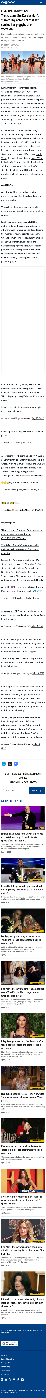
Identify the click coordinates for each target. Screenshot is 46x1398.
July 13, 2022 (38, 418)
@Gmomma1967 (9, 611)
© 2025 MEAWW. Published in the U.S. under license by (19, 1330)
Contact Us (5, 1374)
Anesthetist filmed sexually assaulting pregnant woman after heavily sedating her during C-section (21, 196)
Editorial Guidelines (7, 1359)
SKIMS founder (12, 111)
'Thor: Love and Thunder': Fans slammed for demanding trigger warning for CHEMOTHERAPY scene (22, 534)
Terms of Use (5, 1370)
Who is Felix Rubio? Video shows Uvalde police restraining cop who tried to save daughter (20, 549)
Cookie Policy (5, 1367)
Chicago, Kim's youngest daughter (17, 237)
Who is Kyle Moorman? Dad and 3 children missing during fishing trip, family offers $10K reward (22, 211)
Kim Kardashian (8, 87)
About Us (4, 1355)
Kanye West (37, 158)
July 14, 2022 (37, 510)
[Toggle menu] (42, 2)
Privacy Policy (6, 1363)
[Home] (8, 2)
